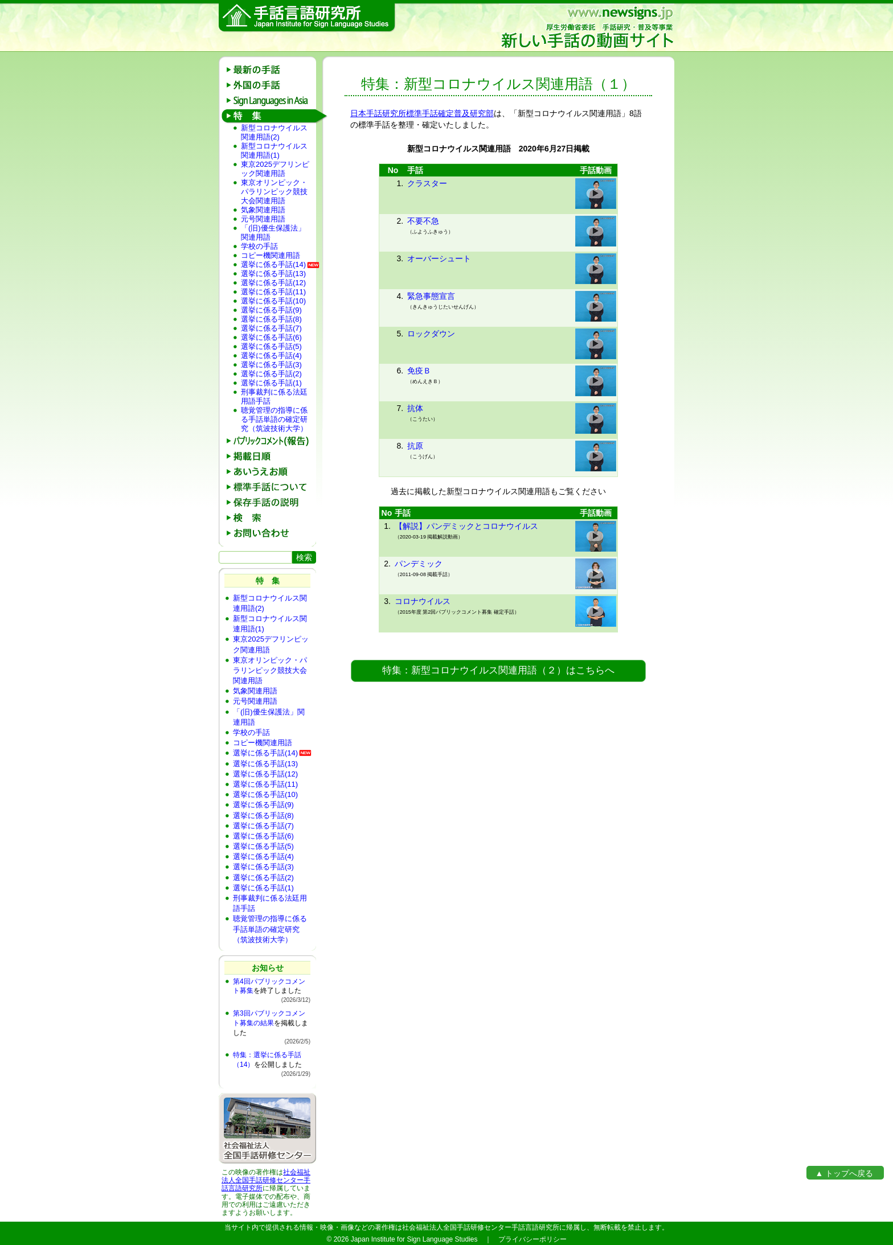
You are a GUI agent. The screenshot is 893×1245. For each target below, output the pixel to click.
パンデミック (419, 563)
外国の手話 (271, 85)
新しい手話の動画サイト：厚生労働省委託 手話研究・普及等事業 (586, 27)
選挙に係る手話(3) (271, 364)
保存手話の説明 (271, 502)
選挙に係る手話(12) (273, 282)
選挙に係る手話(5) (271, 346)
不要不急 (423, 220)
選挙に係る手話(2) (271, 373)
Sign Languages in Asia (271, 100)
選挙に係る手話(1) (271, 383)
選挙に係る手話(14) (273, 264)
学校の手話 (259, 246)
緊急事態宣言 (431, 296)
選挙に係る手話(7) (271, 328)
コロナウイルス (422, 601)
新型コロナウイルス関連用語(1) (274, 150)
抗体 (415, 408)
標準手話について (271, 487)
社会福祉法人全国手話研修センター (266, 1176)
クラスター (427, 183)
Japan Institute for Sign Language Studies (414, 1239)
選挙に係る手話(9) (271, 310)
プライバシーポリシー (532, 1239)
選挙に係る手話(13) (273, 273)
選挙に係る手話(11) (273, 291)
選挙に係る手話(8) (271, 319)
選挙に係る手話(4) (271, 355)
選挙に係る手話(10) (273, 301)
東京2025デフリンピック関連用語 (275, 169)
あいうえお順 (271, 471)
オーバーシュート (439, 258)
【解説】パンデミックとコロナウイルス (466, 526)
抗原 (415, 445)
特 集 (271, 116)
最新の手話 (271, 69)
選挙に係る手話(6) (271, 337)
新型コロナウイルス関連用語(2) (274, 132)
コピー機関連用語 (270, 255)
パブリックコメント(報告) (271, 441)
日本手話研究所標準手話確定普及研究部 (422, 113)
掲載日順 (271, 456)
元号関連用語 (263, 219)
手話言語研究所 (307, 17)
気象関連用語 (263, 210)
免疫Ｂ (419, 370)
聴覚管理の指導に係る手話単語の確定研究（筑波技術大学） (274, 419)
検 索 (271, 517)
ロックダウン (431, 333)
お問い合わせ (271, 533)
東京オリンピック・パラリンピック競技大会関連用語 (274, 191)
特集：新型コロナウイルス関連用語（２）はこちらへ (498, 670)
